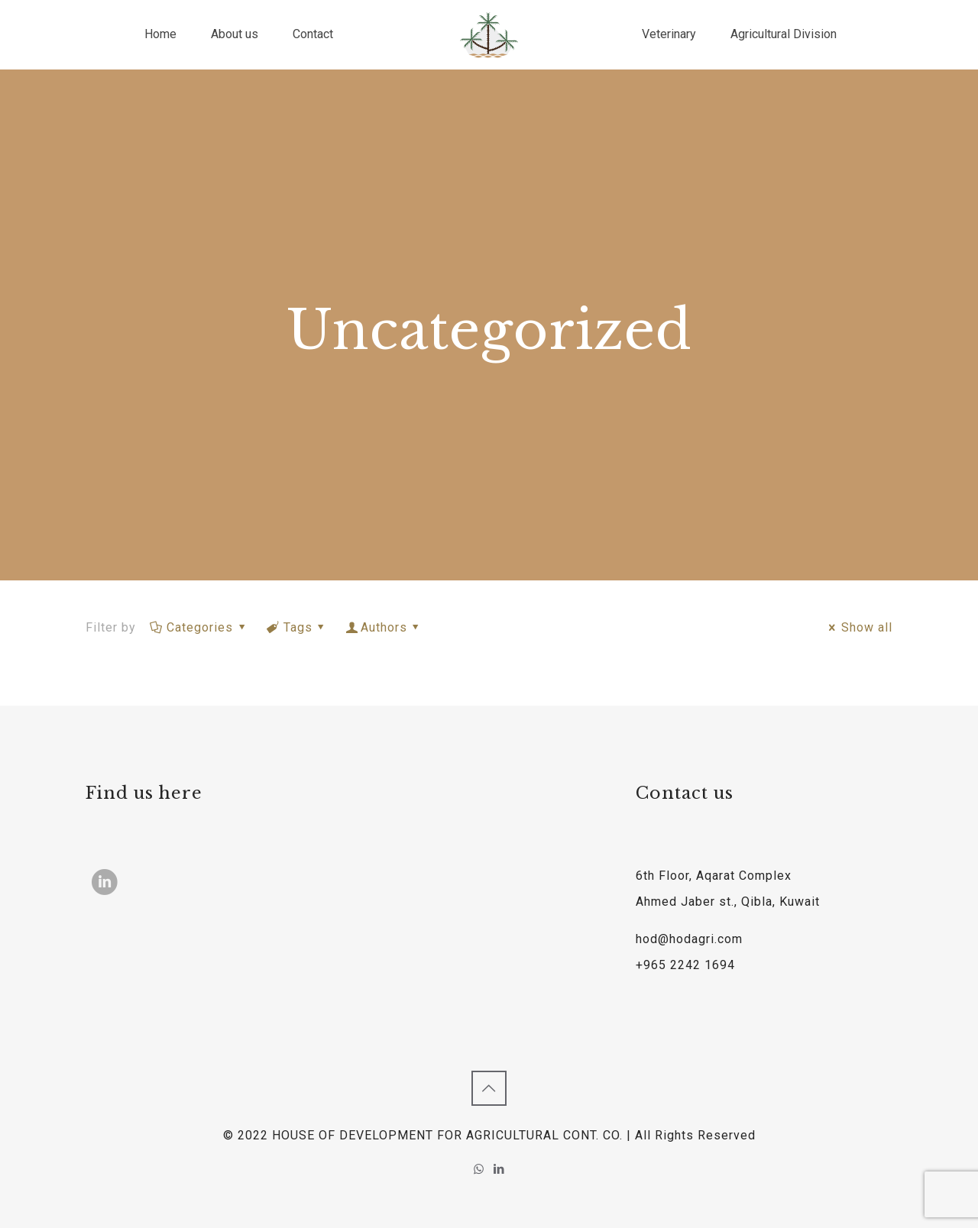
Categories (199, 627)
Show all (858, 627)
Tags (297, 627)
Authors (384, 627)
